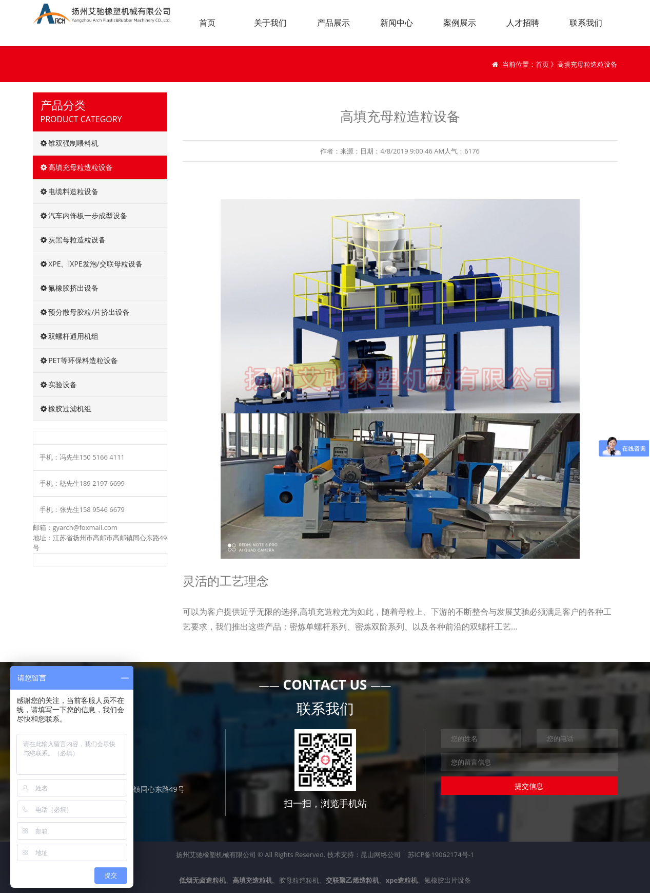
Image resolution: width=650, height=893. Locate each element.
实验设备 (59, 384)
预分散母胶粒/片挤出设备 (85, 312)
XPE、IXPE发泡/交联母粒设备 (92, 264)
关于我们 (270, 22)
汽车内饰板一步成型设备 (84, 215)
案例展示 (459, 22)
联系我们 (585, 22)
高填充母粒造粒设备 (77, 167)
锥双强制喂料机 (70, 143)
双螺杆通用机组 (70, 336)
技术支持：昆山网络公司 (364, 854)
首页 (207, 22)
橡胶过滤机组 (66, 408)
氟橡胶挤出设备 (70, 288)
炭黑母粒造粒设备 (73, 239)
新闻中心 (396, 22)
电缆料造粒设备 (70, 191)
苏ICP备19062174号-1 (441, 854)
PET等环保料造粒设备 (80, 360)
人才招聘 (522, 22)
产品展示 (333, 22)
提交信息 (529, 786)
